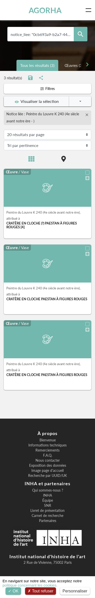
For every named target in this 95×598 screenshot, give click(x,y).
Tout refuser (40, 591)
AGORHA (45, 10)
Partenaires (47, 520)
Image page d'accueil (47, 470)
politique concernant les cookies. (30, 585)
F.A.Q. (47, 455)
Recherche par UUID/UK (47, 475)
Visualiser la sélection (37, 101)
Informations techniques (47, 445)
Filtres (47, 88)
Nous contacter (47, 460)
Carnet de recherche (47, 515)
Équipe (47, 500)
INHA (47, 495)
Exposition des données (47, 465)
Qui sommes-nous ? (47, 490)
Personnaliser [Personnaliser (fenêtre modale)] (75, 591)
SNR (47, 505)
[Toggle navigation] (89, 10)
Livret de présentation (47, 510)
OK (13, 591)
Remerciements (47, 450)
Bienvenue (48, 440)
